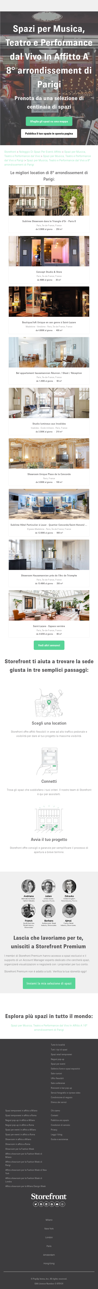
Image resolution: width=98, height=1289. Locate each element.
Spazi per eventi (58, 1064)
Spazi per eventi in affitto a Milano (20, 1129)
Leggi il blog (56, 1134)
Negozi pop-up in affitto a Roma (19, 1125)
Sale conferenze (58, 1083)
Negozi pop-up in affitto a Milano (20, 1120)
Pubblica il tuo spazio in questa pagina (49, 133)
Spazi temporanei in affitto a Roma (20, 1115)
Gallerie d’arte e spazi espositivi (65, 1068)
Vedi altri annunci (49, 645)
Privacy (54, 1129)
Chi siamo (55, 1110)
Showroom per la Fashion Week (19, 1149)
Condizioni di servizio (60, 1125)
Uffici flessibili (57, 1078)
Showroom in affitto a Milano (18, 1139)
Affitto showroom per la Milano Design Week (25, 1186)
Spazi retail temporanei (61, 1054)
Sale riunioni (56, 1073)
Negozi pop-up (57, 1059)
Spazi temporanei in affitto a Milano (21, 1110)
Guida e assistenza (59, 1139)
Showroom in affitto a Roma (17, 1144)
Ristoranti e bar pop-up (61, 1088)
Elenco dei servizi (59, 1102)
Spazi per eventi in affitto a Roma (20, 1134)
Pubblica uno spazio (60, 1120)
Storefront (10, 151)
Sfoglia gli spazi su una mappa (49, 121)
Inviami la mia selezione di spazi (49, 983)
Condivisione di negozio (61, 1097)
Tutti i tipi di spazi (59, 1049)
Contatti (54, 1115)
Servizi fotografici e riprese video (65, 1093)
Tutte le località (58, 1045)
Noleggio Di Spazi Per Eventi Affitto (40, 151)
